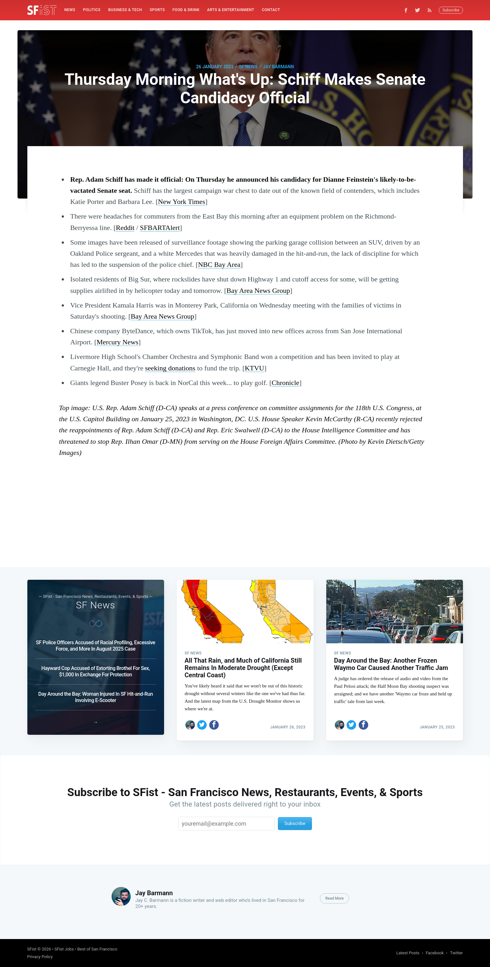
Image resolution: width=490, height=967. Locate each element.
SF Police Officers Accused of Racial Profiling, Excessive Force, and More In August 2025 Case (95, 640)
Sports (157, 10)
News (69, 10)
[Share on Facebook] (214, 719)
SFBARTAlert (160, 228)
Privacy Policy (40, 956)
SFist (32, 949)
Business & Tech (125, 10)
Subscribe (450, 10)
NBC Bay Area (219, 264)
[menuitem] (69, 10)
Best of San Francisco (97, 949)
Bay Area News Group (258, 290)
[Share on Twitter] (202, 719)
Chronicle (285, 383)
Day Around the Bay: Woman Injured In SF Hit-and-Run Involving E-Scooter (95, 691)
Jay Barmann (278, 66)
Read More (334, 898)
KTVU (254, 368)
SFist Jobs (64, 949)
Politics (91, 10)
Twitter (456, 952)
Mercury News (117, 342)
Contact (271, 10)
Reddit (125, 228)
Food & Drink (186, 10)
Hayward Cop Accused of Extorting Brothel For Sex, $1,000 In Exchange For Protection (95, 665)
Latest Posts (407, 952)
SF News (248, 66)
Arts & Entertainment (230, 10)
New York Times (181, 202)
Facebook (435, 952)
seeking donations (170, 368)
